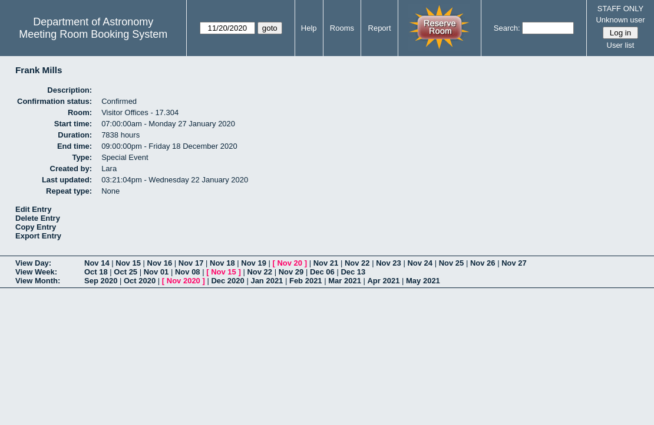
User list (621, 45)
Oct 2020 (140, 280)
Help (309, 28)
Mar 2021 (344, 280)
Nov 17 (191, 263)
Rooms (342, 28)
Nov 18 (222, 263)
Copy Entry (35, 227)
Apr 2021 (383, 280)
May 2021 (423, 280)
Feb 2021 (305, 280)
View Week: (36, 271)
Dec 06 (322, 271)
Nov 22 (357, 263)
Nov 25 (451, 263)
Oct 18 (96, 271)
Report (379, 28)
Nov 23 (388, 263)
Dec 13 (353, 271)
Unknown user (620, 19)
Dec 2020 (227, 280)
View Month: (37, 280)
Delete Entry (37, 218)
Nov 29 (291, 271)
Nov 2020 (183, 280)
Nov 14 (97, 263)
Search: (507, 28)
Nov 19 (253, 263)
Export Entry (38, 235)
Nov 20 (289, 263)
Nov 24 (419, 263)
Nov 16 (160, 263)
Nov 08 (187, 271)
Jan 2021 (266, 280)
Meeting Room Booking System (93, 34)
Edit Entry (33, 209)
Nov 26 (483, 263)
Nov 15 (128, 263)
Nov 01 (156, 271)
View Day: (33, 263)
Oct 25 (125, 271)
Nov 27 (514, 263)
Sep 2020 (100, 280)
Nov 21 (326, 263)
